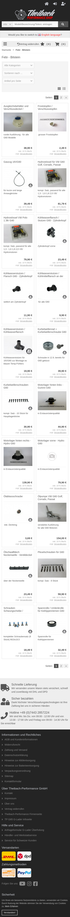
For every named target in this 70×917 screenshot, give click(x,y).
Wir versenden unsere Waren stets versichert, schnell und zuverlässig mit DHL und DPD (35, 688)
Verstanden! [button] (9, 912)
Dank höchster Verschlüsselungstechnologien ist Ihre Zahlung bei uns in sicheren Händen (35, 702)
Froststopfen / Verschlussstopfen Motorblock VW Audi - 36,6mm (49, 110)
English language (49, 34)
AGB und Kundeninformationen (20, 739)
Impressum (9, 798)
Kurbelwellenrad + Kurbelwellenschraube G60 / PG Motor (52, 332)
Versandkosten (26, 154)
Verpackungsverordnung (16, 771)
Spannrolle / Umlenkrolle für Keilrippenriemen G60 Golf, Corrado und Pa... (51, 611)
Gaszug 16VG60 (12, 161)
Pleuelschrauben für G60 (51, 552)
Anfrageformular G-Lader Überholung (23, 830)
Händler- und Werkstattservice (19, 835)
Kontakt (7, 793)
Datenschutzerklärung (15, 755)
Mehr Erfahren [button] (11, 906)
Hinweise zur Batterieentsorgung (20, 765)
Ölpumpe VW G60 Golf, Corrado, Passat (50, 498)
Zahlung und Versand (14, 750)
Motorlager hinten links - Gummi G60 (50, 386)
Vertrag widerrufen (28, 44)
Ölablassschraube (13, 496)
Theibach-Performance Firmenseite (22, 814)
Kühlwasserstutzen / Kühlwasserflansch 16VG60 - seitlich (14, 332)
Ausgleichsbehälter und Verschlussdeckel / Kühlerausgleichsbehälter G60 (17, 110)
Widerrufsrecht (11, 744)
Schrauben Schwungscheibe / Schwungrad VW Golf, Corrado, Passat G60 (15, 612)
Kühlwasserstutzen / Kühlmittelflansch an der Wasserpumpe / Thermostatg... (50, 277)
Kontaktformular (11, 781)
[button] (7, 24)
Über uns (8, 803)
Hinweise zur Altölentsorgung (18, 760)
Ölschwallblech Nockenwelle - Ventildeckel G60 (18, 555)
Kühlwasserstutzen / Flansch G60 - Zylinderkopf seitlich (18, 276)
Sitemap (7, 776)
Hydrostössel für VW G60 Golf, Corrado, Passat (51, 163)
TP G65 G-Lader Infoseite (17, 819)
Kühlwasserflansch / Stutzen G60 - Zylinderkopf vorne (52, 220)
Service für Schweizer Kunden (19, 840)
